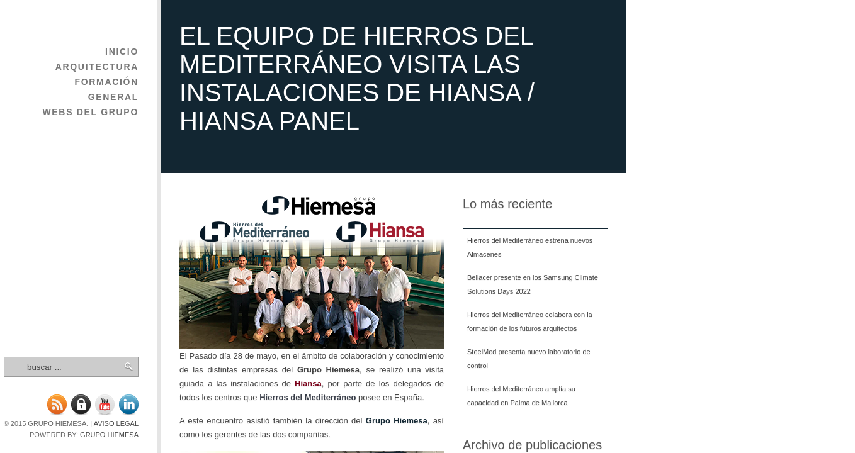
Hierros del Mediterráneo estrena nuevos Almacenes (529, 247)
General (113, 97)
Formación (106, 82)
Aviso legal (116, 423)
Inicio (122, 52)
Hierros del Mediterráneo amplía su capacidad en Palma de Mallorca (521, 395)
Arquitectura (97, 67)
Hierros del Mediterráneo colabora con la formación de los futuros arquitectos (529, 321)
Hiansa (308, 383)
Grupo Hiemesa (109, 435)
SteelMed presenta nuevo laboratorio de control (529, 358)
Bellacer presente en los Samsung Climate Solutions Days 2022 (532, 284)
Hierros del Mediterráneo (307, 397)
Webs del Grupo (90, 112)
